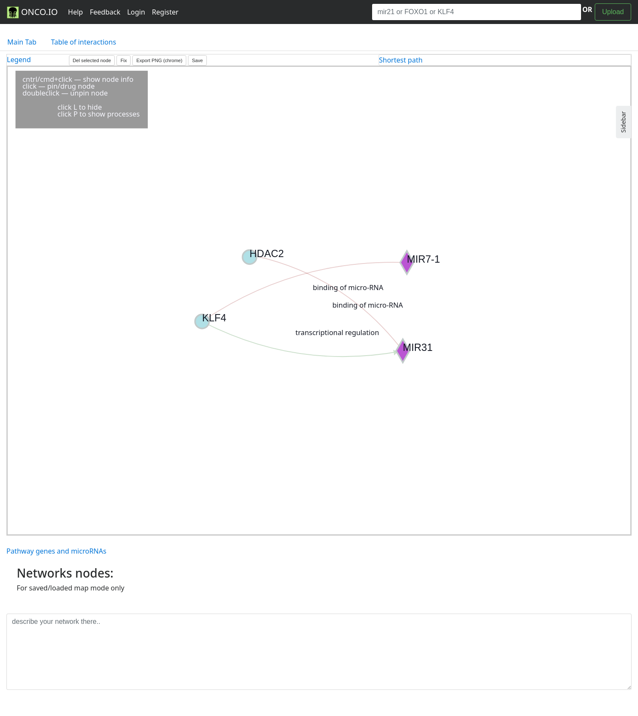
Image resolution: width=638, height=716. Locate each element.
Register (165, 12)
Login (136, 12)
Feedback (105, 12)
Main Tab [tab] (21, 42)
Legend (19, 59)
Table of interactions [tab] (83, 42)
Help (75, 12)
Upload (613, 11)
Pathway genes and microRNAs (56, 551)
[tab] (505, 60)
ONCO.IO (32, 12)
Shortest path (401, 60)
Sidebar (623, 122)
